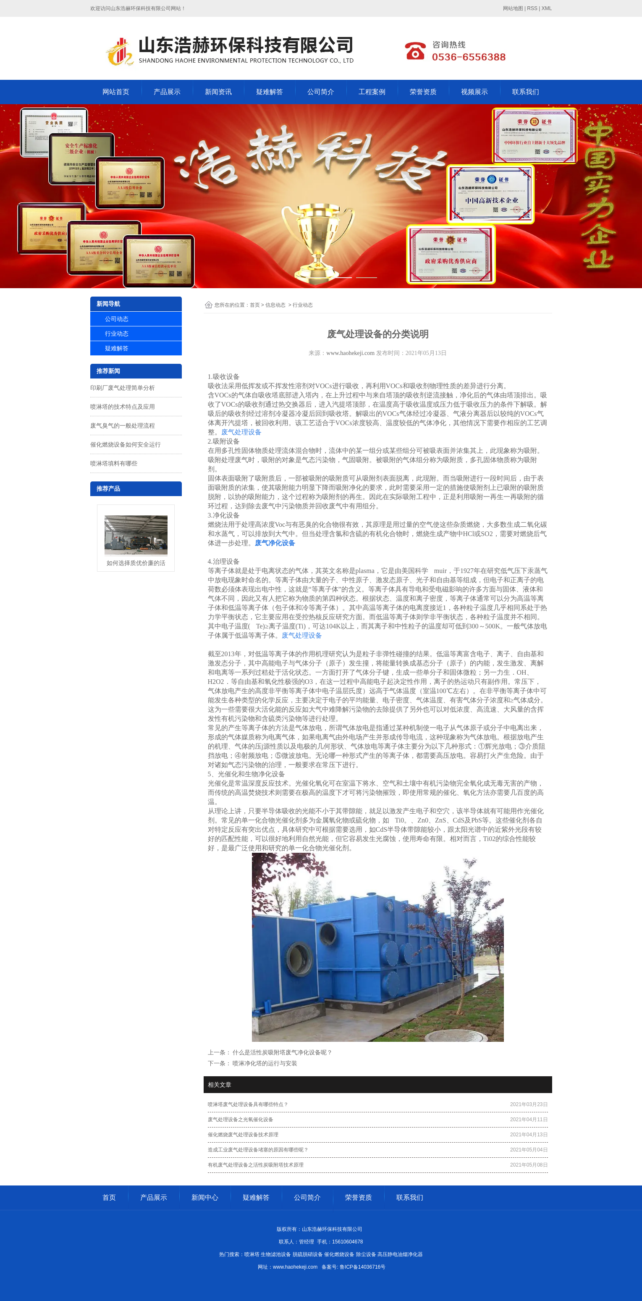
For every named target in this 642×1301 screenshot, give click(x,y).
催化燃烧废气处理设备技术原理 (243, 1135)
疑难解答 (269, 91)
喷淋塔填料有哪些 (113, 463)
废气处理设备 (241, 432)
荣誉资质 (423, 91)
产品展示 (167, 91)
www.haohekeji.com (350, 353)
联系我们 (525, 91)
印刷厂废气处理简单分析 (122, 387)
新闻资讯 (218, 91)
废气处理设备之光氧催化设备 (240, 1119)
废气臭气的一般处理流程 (122, 425)
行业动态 (116, 333)
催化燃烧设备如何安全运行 (125, 444)
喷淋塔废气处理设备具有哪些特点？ (248, 1104)
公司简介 (320, 91)
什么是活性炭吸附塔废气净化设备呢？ (282, 1052)
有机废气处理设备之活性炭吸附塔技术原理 (256, 1165)
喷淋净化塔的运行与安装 (264, 1063)
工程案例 (372, 91)
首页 (255, 305)
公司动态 (116, 318)
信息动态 (275, 305)
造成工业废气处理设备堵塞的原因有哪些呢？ (258, 1150)
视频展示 (474, 91)
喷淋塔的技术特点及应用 (122, 406)
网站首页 (115, 91)
